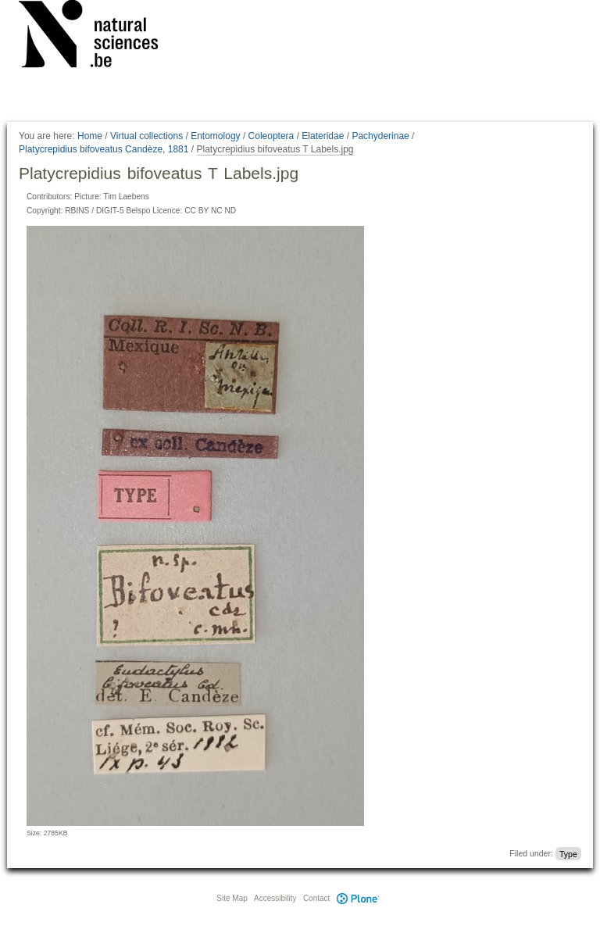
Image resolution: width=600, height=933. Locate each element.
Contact (316, 898)
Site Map (231, 898)
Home (89, 135)
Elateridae (323, 135)
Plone (358, 898)
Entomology (215, 135)
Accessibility (275, 898)
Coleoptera (271, 135)
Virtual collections (146, 135)
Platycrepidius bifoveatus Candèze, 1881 (103, 149)
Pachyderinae (380, 135)
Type (568, 853)
